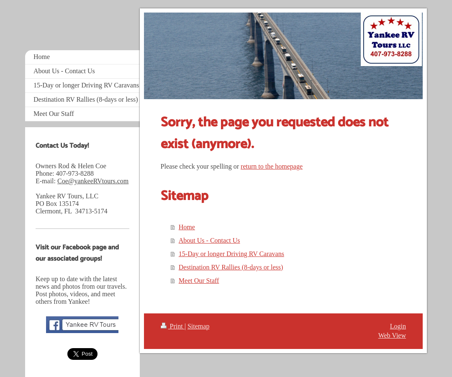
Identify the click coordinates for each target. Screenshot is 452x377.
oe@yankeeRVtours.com (95, 181)
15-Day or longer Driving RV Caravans (231, 253)
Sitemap (198, 326)
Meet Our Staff (199, 280)
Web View (392, 335)
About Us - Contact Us (209, 240)
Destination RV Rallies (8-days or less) (231, 267)
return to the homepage (272, 166)
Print (173, 326)
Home (187, 227)
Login (398, 326)
